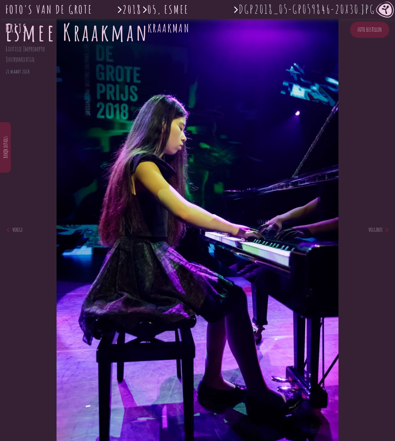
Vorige (14, 230)
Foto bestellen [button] (370, 29)
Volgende (378, 230)
